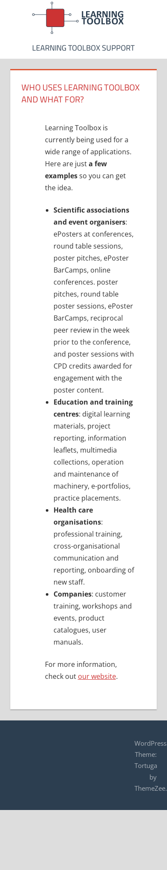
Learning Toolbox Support (83, 48)
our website (97, 676)
